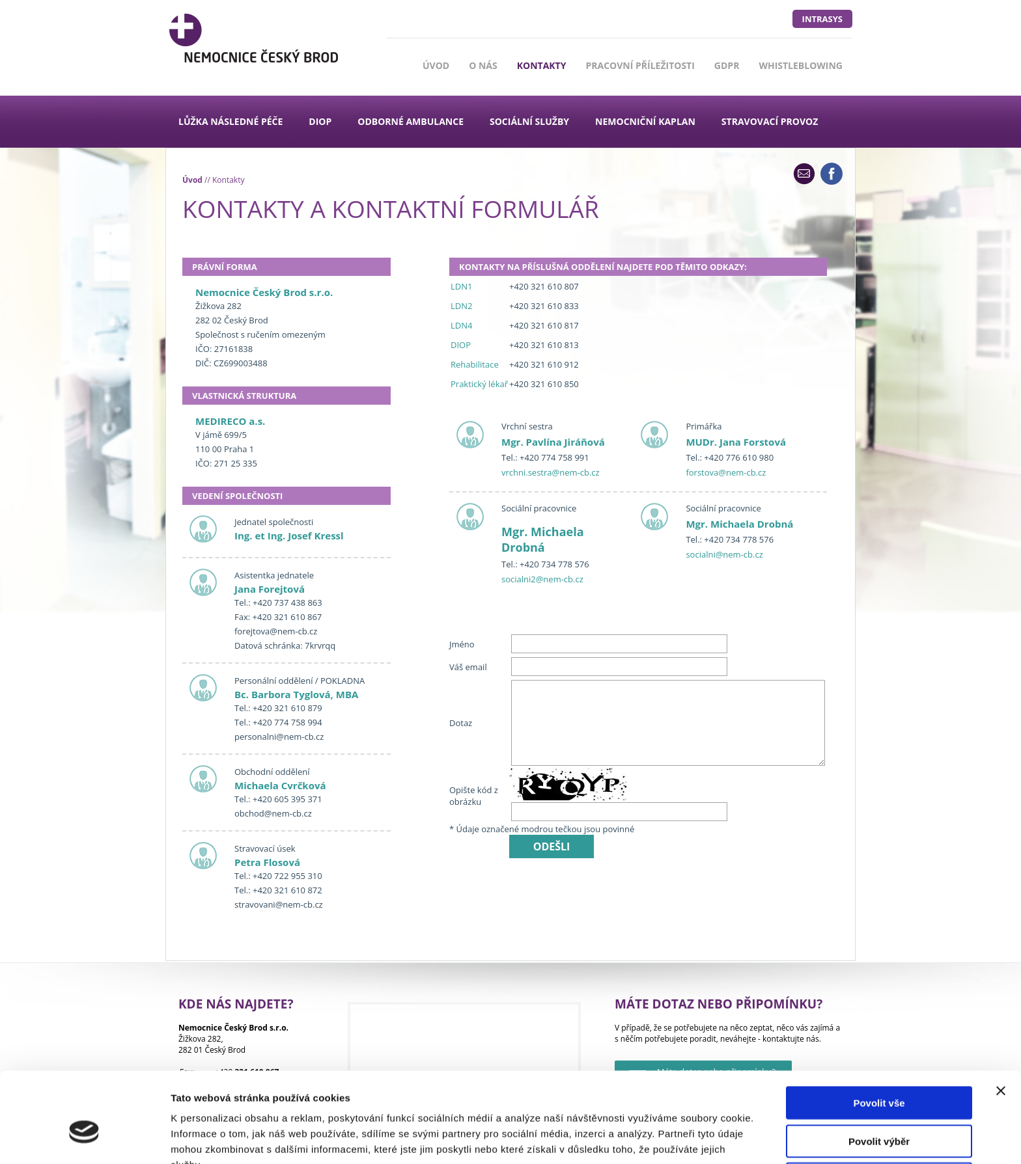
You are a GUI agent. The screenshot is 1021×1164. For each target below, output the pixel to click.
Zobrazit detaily (688, 1138)
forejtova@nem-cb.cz (275, 631)
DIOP (320, 121)
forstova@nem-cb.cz (726, 472)
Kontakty (541, 65)
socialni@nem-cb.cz (724, 554)
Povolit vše (878, 1034)
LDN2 (461, 306)
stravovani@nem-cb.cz (278, 904)
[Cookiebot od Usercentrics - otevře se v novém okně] (84, 1138)
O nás (483, 65)
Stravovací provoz (769, 121)
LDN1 (461, 286)
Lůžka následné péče (230, 121)
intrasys (822, 19)
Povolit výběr (879, 1072)
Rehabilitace (475, 364)
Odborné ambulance (410, 121)
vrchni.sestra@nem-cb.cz (550, 472)
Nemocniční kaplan (645, 121)
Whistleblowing (801, 65)
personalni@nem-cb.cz (279, 736)
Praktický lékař (479, 384)
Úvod (436, 65)
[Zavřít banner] (1000, 1022)
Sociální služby (529, 121)
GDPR (727, 65)
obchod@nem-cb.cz (273, 813)
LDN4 (461, 325)
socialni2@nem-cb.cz (542, 579)
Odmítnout (879, 1110)
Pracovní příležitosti (639, 65)
